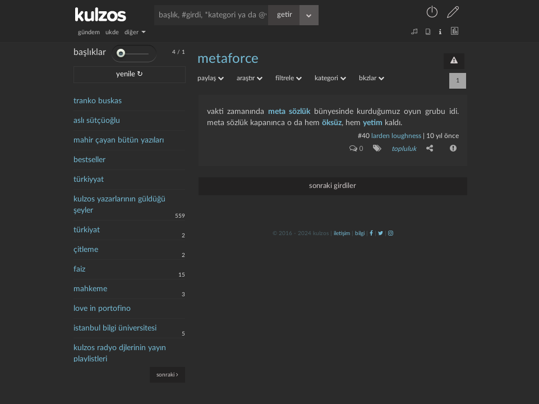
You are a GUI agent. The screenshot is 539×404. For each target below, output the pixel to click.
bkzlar (371, 78)
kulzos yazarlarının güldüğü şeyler (119, 204)
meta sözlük (289, 112)
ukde (112, 32)
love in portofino (102, 309)
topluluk (403, 148)
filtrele (288, 78)
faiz (79, 269)
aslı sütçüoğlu (96, 121)
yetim (373, 123)
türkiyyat (88, 179)
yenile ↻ (129, 74)
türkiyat (86, 230)
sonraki (167, 374)
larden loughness (396, 135)
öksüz (332, 123)
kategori (330, 78)
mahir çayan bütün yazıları (118, 140)
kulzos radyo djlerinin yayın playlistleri (119, 353)
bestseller (89, 160)
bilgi (360, 233)
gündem (89, 32)
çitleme (85, 250)
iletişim (342, 233)
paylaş (210, 78)
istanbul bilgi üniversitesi (114, 328)
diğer (135, 32)
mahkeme (90, 289)
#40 (364, 135)
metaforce (228, 59)
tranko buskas (97, 101)
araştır (249, 78)
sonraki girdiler (332, 185)
